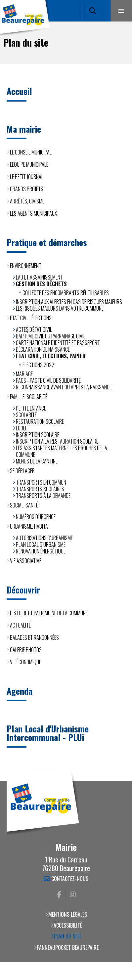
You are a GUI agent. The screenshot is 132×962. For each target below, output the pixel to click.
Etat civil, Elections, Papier (51, 356)
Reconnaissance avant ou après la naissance (63, 387)
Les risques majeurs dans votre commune (60, 308)
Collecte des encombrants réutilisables (65, 292)
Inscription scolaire (37, 434)
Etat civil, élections (31, 318)
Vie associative (25, 561)
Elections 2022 (38, 365)
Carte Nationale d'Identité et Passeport (58, 342)
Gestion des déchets (41, 284)
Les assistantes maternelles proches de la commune (61, 451)
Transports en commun (41, 482)
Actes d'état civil (34, 329)
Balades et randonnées (34, 637)
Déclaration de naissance (43, 349)
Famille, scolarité (28, 397)
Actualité (20, 625)
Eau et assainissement (39, 277)
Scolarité (26, 415)
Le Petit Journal (26, 177)
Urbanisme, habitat (30, 526)
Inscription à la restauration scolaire (57, 441)
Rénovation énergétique (41, 551)
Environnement (25, 266)
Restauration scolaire (40, 421)
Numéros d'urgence (36, 516)
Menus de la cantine (37, 461)
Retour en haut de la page (117, 781)
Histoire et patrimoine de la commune (49, 613)
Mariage (24, 374)
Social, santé (24, 505)
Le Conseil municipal (31, 152)
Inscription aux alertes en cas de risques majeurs (69, 301)
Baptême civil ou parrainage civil (50, 336)
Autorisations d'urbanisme (44, 538)
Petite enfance (31, 408)
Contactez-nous (69, 879)
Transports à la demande (43, 495)
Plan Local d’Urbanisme (41, 544)
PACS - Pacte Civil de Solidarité (48, 380)
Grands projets (26, 189)
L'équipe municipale (29, 164)
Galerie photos (26, 650)
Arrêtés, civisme (27, 201)
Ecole (21, 428)
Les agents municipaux (33, 213)
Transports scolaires (40, 489)
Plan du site (67, 936)
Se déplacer (22, 471)
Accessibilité (68, 925)
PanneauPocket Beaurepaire (68, 947)
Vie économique (25, 662)
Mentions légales (67, 914)
